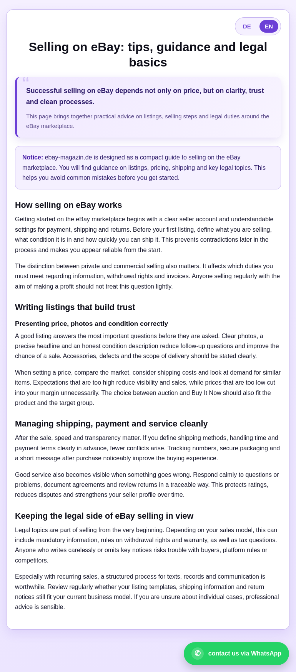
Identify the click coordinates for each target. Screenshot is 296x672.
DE (247, 26)
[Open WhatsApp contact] (236, 653)
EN (269, 26)
